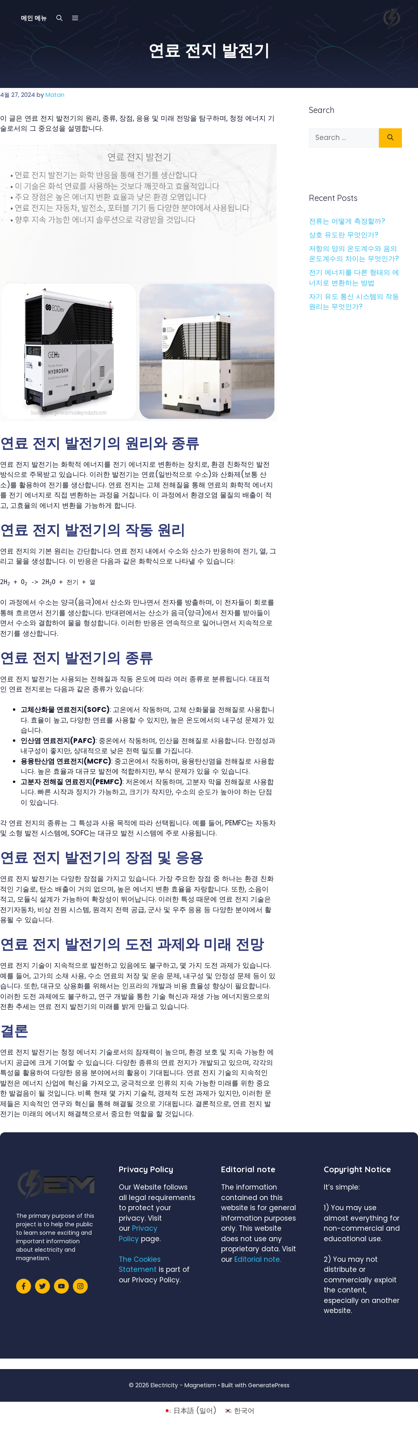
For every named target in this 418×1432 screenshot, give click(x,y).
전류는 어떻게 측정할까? (347, 221)
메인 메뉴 (34, 18)
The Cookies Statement (140, 1265)
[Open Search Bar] (59, 18)
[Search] (390, 138)
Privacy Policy (138, 1233)
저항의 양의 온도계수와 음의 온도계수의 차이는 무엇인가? (354, 254)
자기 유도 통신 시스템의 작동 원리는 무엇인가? (354, 302)
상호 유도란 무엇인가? (343, 235)
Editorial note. (257, 1259)
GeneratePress (269, 1385)
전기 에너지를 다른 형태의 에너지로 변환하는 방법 (354, 277)
